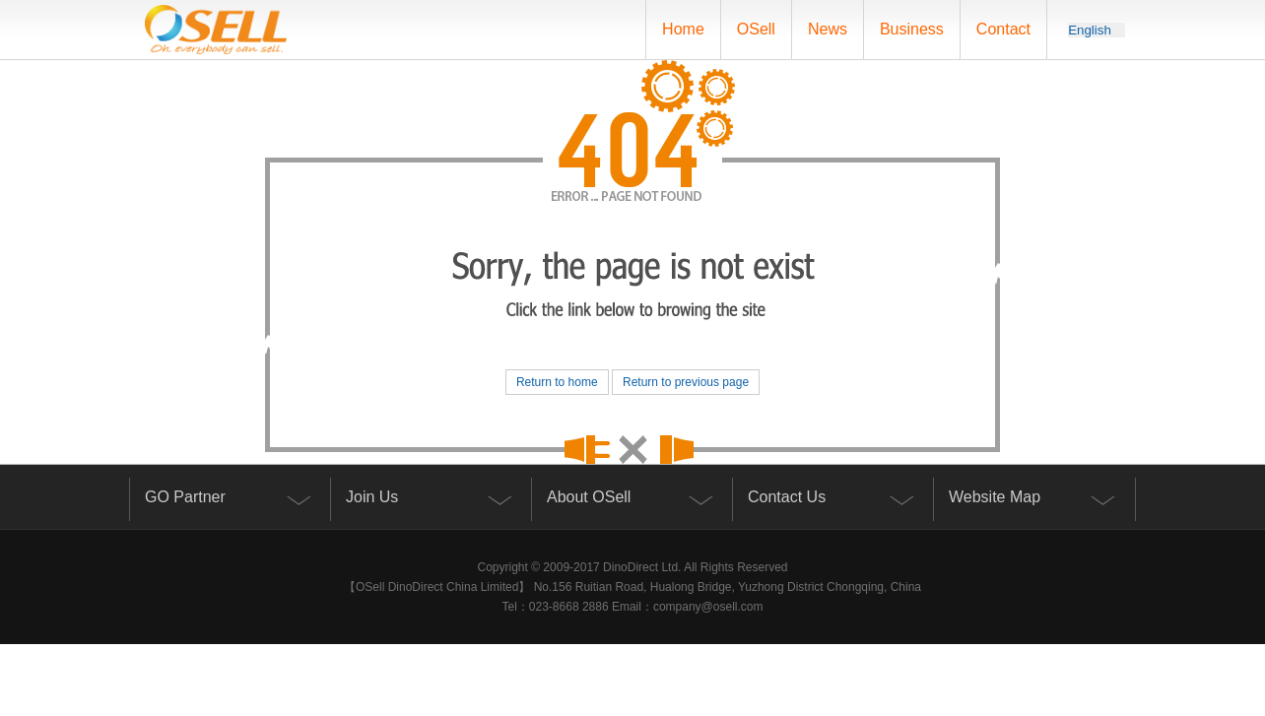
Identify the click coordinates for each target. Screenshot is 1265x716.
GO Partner (185, 496)
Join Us (372, 496)
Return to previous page (686, 382)
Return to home (557, 382)
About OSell (589, 496)
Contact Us (787, 496)
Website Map (994, 496)
